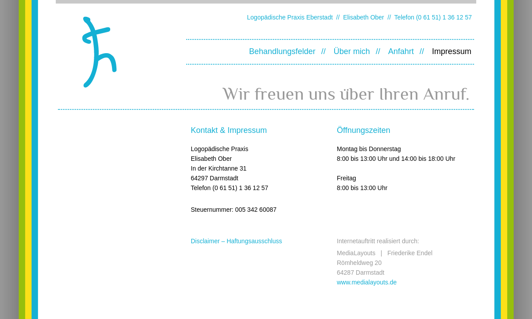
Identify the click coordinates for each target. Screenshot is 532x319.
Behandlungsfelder (282, 51)
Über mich (352, 51)
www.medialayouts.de (367, 282)
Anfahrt (401, 51)
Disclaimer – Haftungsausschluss (236, 241)
